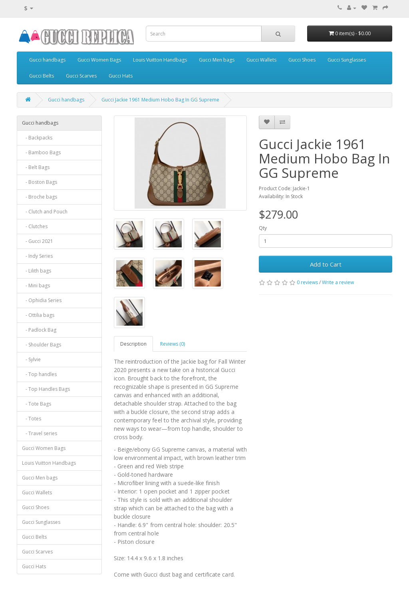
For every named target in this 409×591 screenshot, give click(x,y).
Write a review (338, 282)
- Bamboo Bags (41, 152)
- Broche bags (39, 196)
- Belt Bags (36, 167)
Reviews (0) (172, 343)
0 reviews (307, 282)
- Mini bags (36, 285)
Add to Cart (325, 264)
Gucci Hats (121, 75)
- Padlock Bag (39, 329)
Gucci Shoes (302, 59)
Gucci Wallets (261, 59)
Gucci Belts (41, 75)
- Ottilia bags (38, 315)
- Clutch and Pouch (45, 211)
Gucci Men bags (216, 59)
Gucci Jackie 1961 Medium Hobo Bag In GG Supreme (160, 99)
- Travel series (39, 433)
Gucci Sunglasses (347, 59)
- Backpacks (37, 137)
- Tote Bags (36, 403)
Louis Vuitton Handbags (160, 59)
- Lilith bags (36, 270)
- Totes (31, 418)
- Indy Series (37, 256)
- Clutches (35, 226)
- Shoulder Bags (41, 344)
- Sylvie (31, 359)
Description (133, 343)
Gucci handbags (47, 59)
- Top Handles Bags (46, 389)
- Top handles (39, 374)
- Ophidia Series (42, 300)
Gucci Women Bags (99, 59)
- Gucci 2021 (37, 241)
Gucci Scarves (81, 75)
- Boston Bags (39, 182)
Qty (263, 228)
